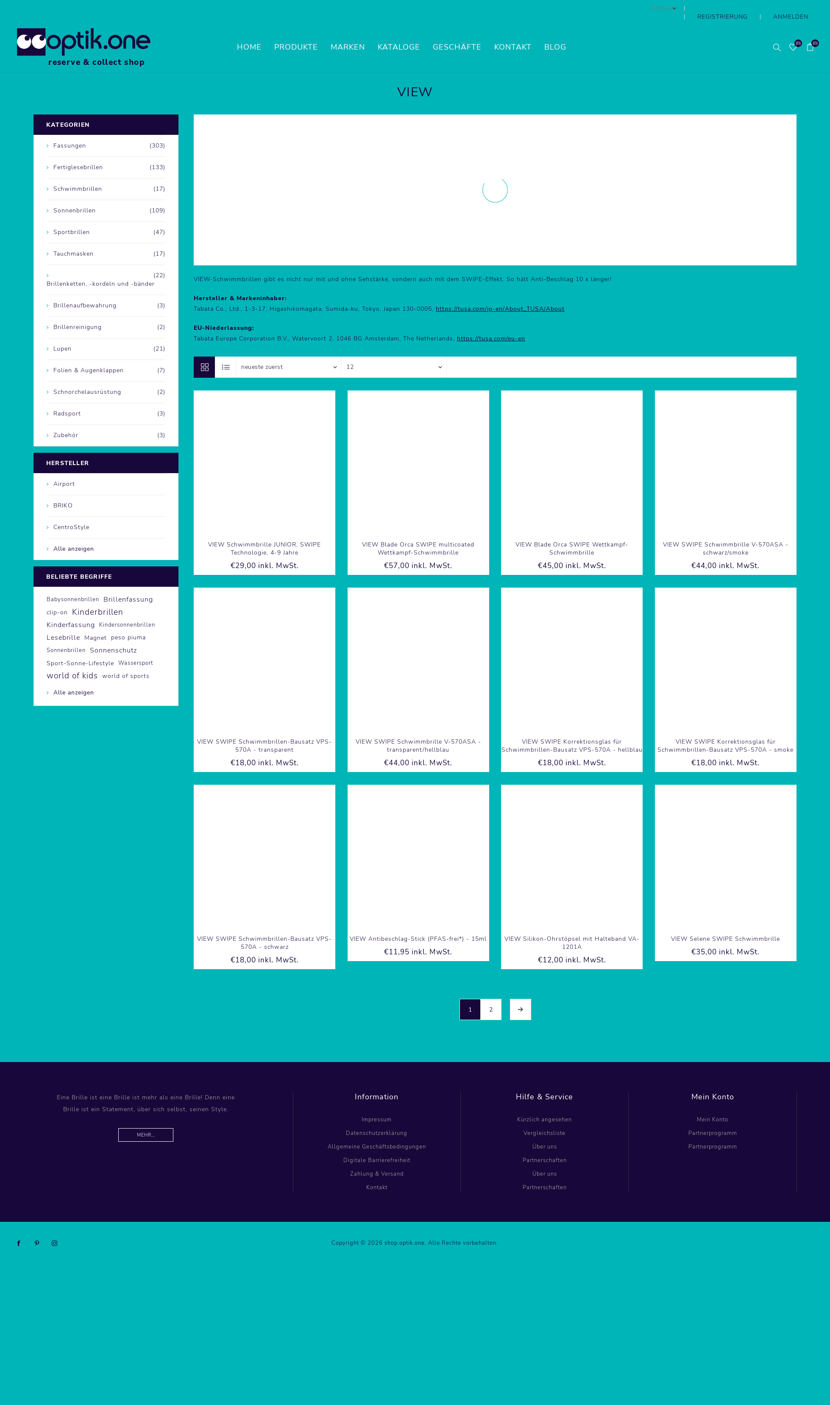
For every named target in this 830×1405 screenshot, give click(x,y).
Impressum (377, 1103)
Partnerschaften (545, 1143)
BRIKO (63, 489)
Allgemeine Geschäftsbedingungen (377, 1130)
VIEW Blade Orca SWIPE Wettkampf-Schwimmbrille (571, 532)
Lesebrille (63, 620)
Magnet (95, 620)
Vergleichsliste (544, 1116)
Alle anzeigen (73, 532)
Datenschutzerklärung (376, 1116)
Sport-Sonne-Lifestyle (80, 646)
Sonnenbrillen (66, 633)
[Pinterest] (37, 1226)
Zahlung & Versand (377, 1157)
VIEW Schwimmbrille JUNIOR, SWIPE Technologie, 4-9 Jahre (264, 532)
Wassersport (135, 646)
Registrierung (744, 8)
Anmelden (797, 8)
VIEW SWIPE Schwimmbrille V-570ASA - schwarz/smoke (725, 532)
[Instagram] (54, 1226)
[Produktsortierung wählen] (289, 350)
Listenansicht (226, 350)
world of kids (72, 658)
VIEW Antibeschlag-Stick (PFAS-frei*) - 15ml (418, 922)
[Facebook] (19, 1226)
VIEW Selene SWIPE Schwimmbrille (725, 922)
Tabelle (204, 350)
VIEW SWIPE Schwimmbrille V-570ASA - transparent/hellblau (418, 729)
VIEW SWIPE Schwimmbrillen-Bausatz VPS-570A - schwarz (264, 926)
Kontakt (376, 1170)
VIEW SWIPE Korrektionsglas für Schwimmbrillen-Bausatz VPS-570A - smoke (725, 729)
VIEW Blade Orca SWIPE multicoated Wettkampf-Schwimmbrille (418, 532)
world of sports (126, 659)
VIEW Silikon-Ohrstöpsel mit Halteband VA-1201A (572, 926)
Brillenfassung (128, 582)
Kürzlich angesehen (544, 1103)
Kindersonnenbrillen (127, 608)
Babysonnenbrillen (73, 582)
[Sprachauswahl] (693, 8)
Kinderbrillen (97, 595)
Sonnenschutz (113, 633)
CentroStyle (71, 510)
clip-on (57, 595)
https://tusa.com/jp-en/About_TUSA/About (500, 292)
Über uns (544, 1130)
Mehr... (146, 1118)
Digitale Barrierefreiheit (376, 1143)
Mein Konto (712, 1103)
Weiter (520, 992)
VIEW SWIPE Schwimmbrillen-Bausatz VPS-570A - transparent (264, 729)
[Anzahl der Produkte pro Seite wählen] (394, 350)
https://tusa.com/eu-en (491, 322)
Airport (64, 467)
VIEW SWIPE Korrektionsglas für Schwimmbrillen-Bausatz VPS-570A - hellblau (572, 729)
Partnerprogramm (712, 1116)
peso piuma (128, 620)
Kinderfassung (71, 608)
